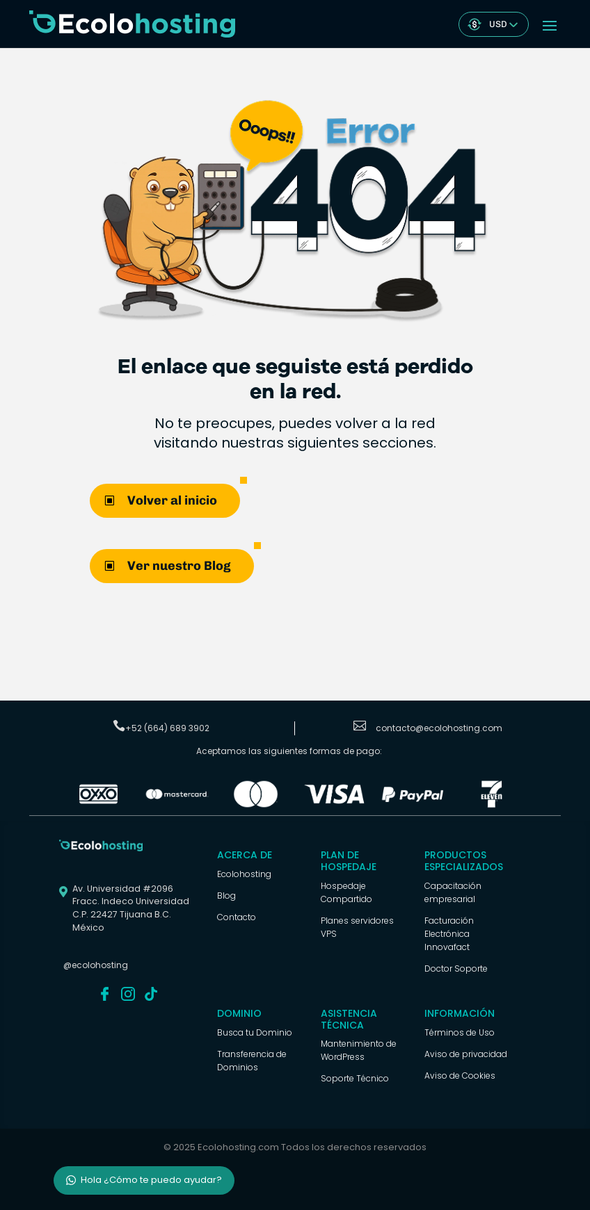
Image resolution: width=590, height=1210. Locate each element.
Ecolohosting (244, 874)
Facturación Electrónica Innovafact (449, 934)
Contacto (236, 917)
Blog (226, 895)
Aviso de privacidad (465, 1054)
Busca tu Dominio (254, 1032)
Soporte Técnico (355, 1078)
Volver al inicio (172, 500)
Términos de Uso (459, 1032)
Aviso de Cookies (459, 1075)
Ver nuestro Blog (179, 565)
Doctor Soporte (456, 968)
